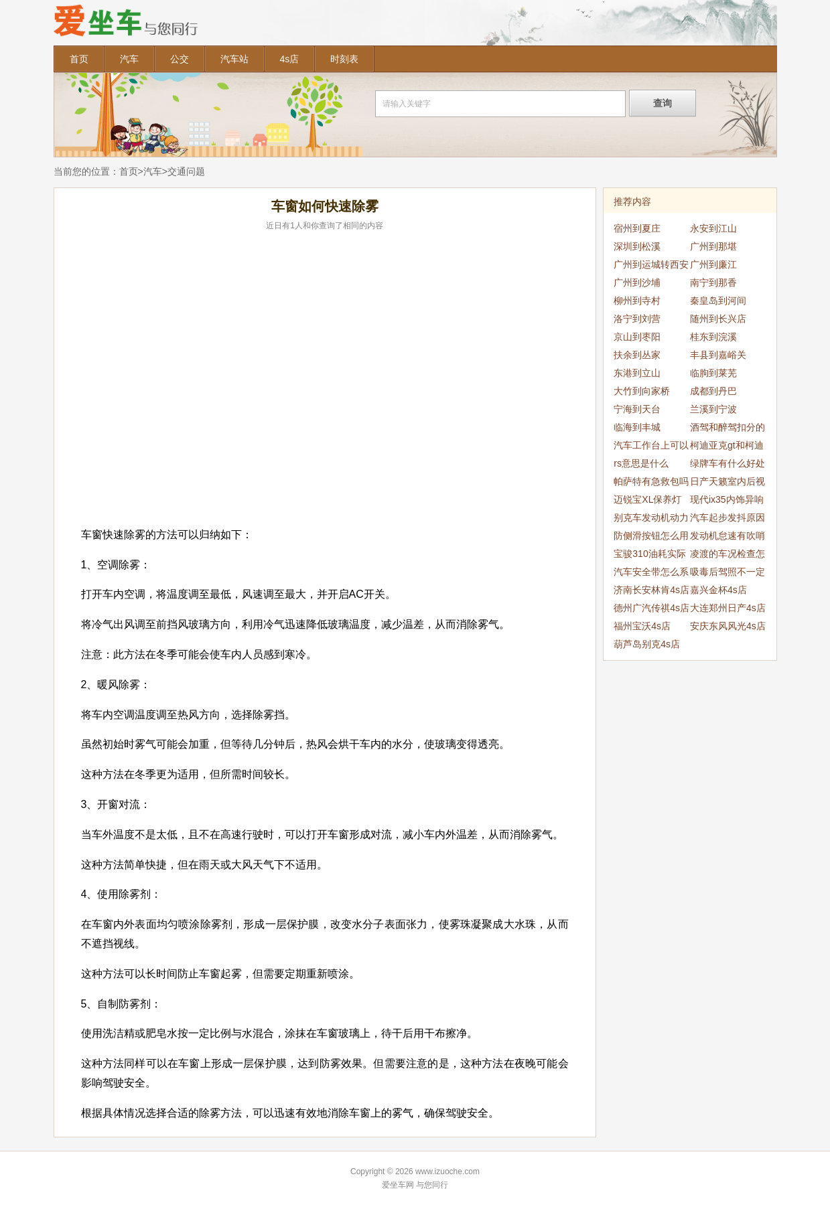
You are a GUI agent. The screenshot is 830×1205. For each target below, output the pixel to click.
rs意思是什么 (641, 463)
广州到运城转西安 (651, 264)
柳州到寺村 (637, 300)
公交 (179, 59)
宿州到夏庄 (637, 228)
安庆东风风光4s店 (728, 626)
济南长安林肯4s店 (651, 589)
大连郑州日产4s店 (728, 607)
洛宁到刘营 (637, 318)
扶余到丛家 (637, 354)
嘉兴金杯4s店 (718, 589)
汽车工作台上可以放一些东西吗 (651, 447)
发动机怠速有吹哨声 (727, 537)
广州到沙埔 (637, 282)
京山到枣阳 (637, 336)
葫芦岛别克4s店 (647, 644)
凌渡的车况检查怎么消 (727, 555)
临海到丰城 (637, 427)
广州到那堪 (713, 246)
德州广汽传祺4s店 (651, 607)
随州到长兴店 (718, 318)
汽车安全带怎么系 (651, 571)
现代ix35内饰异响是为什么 (727, 501)
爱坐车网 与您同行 (415, 1185)
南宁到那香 (713, 282)
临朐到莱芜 (713, 373)
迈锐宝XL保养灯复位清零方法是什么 (651, 501)
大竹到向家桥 (642, 391)
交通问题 (186, 171)
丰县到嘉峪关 (718, 354)
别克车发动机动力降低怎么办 (651, 519)
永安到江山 (713, 228)
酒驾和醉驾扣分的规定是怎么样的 (727, 429)
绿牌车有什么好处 (727, 463)
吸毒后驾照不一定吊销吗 (727, 573)
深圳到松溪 (637, 246)
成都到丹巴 (713, 391)
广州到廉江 (713, 264)
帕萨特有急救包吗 (651, 481)
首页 (79, 59)
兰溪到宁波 (713, 409)
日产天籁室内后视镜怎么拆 (727, 483)
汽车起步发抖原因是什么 (727, 519)
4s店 (289, 59)
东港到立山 (637, 373)
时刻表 (344, 59)
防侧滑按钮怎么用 (651, 535)
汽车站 (234, 59)
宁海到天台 (637, 409)
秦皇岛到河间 (718, 300)
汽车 (129, 59)
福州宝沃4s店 (642, 626)
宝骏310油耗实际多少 (649, 555)
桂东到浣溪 (713, 336)
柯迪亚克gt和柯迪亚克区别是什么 (727, 447)
